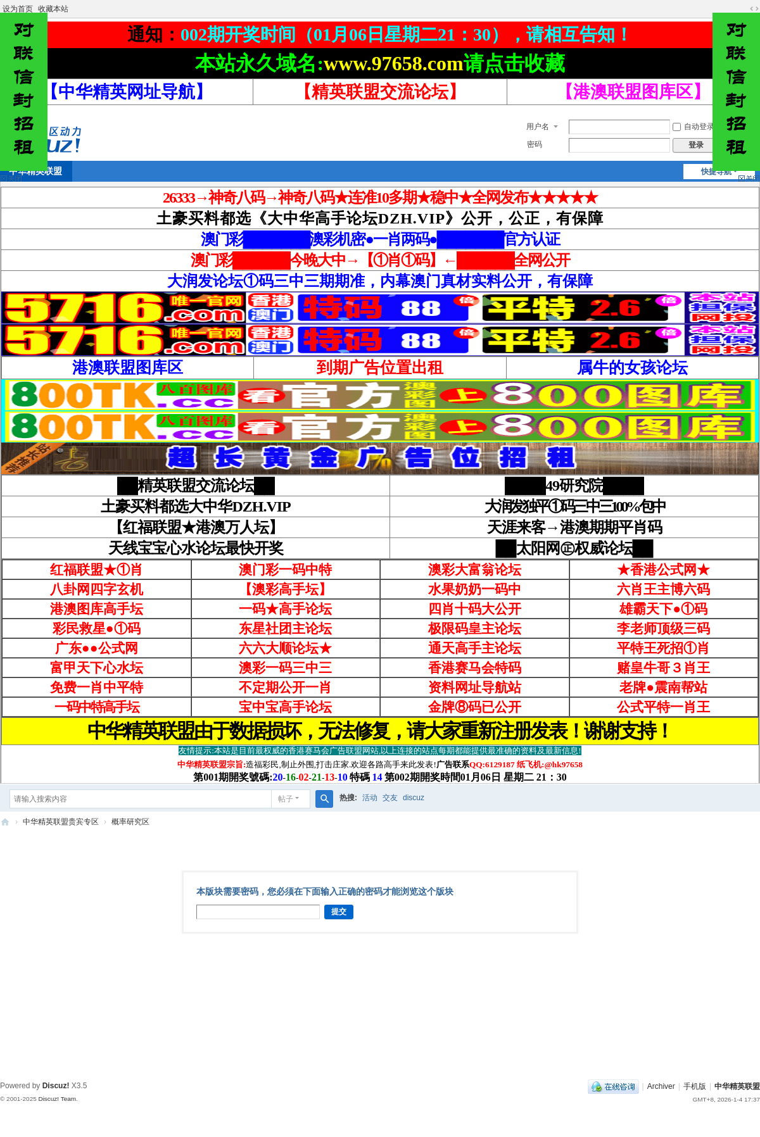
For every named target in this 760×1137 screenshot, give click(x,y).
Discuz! (56, 1085)
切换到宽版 (754, 9)
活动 (369, 797)
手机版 (694, 1086)
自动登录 (693, 126)
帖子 (285, 799)
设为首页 (18, 8)
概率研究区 (130, 821)
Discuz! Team (57, 1098)
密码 (534, 144)
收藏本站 (53, 8)
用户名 (537, 126)
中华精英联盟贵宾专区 (61, 821)
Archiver (661, 1086)
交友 (390, 797)
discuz (413, 797)
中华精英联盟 (5, 822)
